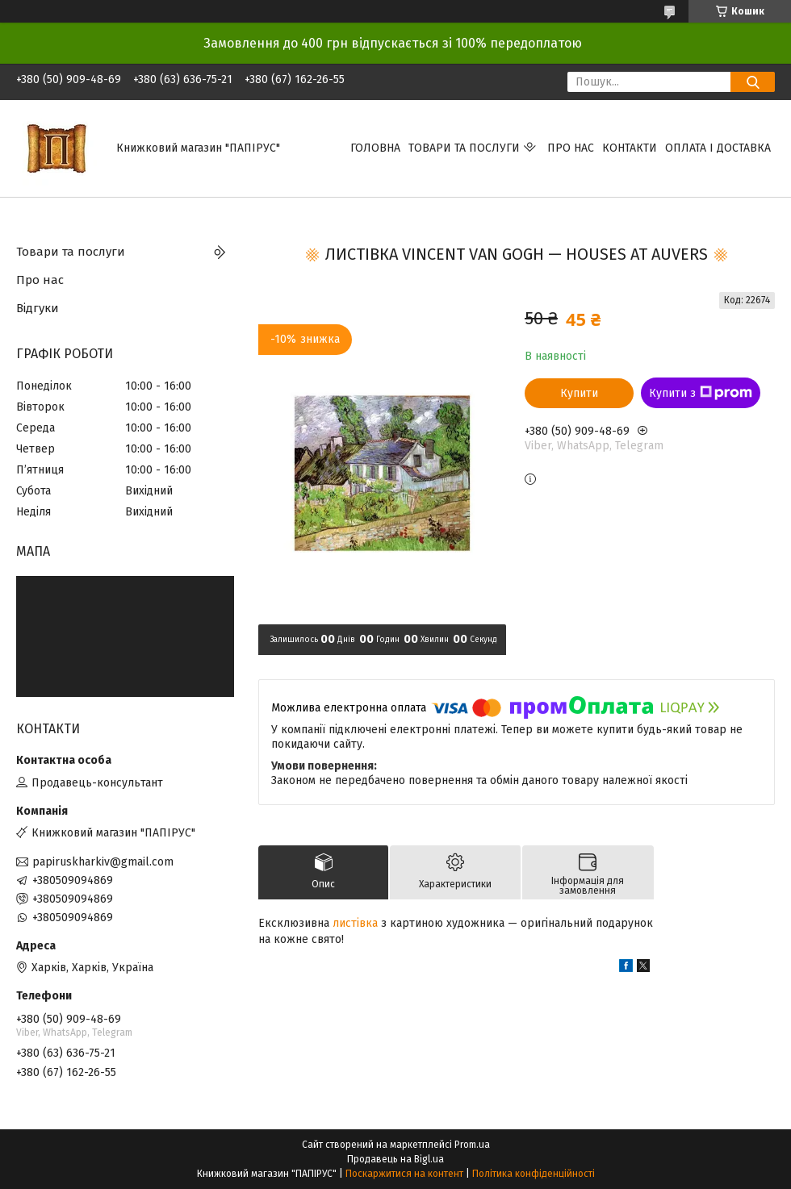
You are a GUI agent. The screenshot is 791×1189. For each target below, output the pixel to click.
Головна (375, 148)
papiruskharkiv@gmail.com (103, 862)
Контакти (629, 148)
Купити (579, 393)
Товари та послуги (464, 148)
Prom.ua (472, 1144)
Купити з (700, 393)
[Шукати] (752, 82)
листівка (355, 923)
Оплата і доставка (718, 148)
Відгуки (37, 308)
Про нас (570, 148)
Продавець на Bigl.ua (395, 1159)
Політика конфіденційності (533, 1173)
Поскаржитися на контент (404, 1173)
